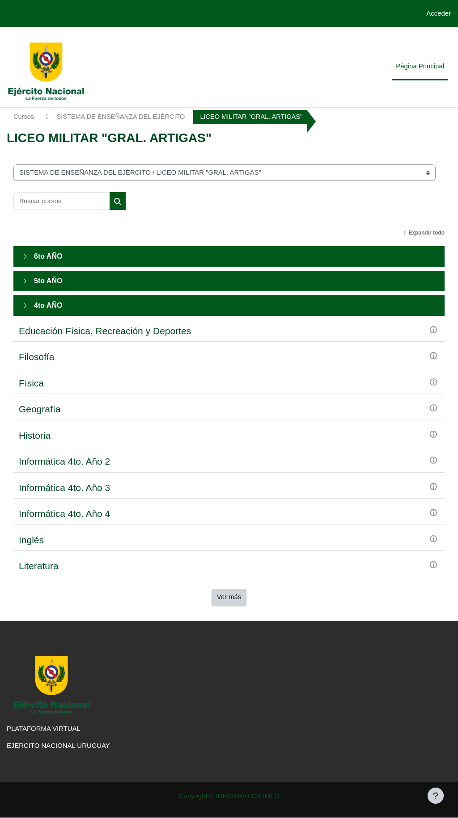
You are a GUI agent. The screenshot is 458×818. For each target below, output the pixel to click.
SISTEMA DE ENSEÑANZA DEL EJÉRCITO (123, 117)
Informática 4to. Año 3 (64, 487)
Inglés (31, 540)
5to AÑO (48, 281)
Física (31, 383)
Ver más (229, 596)
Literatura (39, 566)
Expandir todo (426, 233)
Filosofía (36, 357)
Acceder (438, 13)
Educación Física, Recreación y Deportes (105, 331)
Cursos (23, 117)
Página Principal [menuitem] (420, 66)
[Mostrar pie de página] (436, 796)
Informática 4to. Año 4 (64, 514)
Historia (35, 435)
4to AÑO (48, 305)
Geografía (39, 409)
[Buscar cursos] (61, 201)
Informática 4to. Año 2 (64, 462)
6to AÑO (48, 256)
